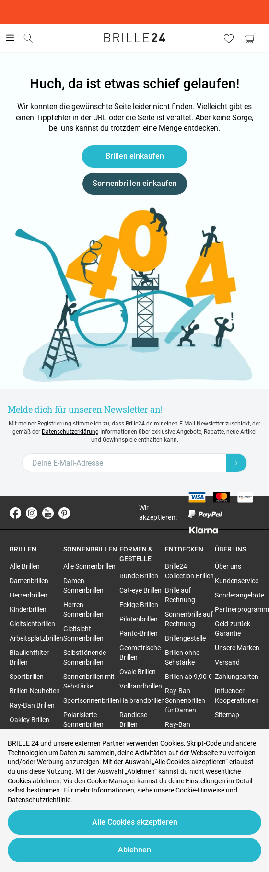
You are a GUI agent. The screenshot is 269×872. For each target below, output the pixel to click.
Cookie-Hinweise (199, 790)
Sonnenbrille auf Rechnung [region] (189, 619)
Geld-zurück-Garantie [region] (233, 628)
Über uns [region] (228, 566)
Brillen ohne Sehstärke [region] (182, 657)
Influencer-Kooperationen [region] (237, 695)
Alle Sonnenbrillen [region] (89, 566)
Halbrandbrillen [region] (142, 700)
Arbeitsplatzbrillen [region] (36, 638)
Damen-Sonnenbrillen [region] (83, 585)
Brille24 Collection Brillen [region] (189, 571)
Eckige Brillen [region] (138, 604)
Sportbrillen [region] (27, 676)
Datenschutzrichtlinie (39, 799)
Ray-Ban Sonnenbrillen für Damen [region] (185, 700)
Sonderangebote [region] (239, 595)
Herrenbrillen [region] (28, 595)
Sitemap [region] (227, 715)
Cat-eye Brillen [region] (140, 590)
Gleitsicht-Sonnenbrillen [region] (83, 633)
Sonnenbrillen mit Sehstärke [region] (89, 681)
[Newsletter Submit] (236, 462)
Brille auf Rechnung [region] (180, 595)
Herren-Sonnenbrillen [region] (83, 609)
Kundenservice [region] (236, 581)
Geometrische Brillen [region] (140, 652)
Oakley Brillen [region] (29, 719)
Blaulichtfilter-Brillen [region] (30, 657)
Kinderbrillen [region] (28, 609)
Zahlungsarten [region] (236, 676)
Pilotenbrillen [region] (138, 619)
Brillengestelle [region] (185, 638)
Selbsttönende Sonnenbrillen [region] (84, 657)
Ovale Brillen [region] (137, 672)
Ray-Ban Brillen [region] (32, 705)
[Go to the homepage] (135, 38)
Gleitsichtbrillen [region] (32, 624)
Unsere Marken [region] (237, 648)
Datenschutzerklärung (70, 431)
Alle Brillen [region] (25, 566)
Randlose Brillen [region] (133, 719)
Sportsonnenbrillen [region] (91, 700)
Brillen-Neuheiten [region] (35, 691)
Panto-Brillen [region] (138, 633)
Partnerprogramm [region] (242, 609)
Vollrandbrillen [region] (140, 686)
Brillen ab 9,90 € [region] (188, 676)
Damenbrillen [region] (29, 581)
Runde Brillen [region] (138, 576)
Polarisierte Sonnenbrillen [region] (83, 719)
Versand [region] (227, 662)
